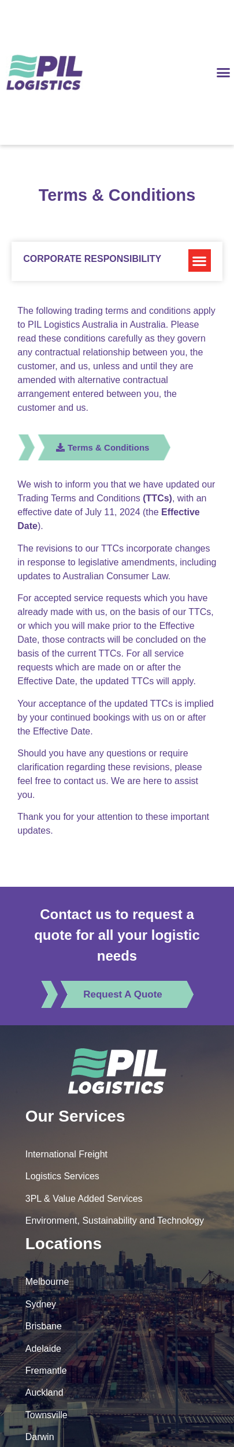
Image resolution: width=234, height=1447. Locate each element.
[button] (224, 73)
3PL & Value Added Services (84, 1199)
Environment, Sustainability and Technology (114, 1220)
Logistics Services (62, 1176)
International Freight (66, 1154)
